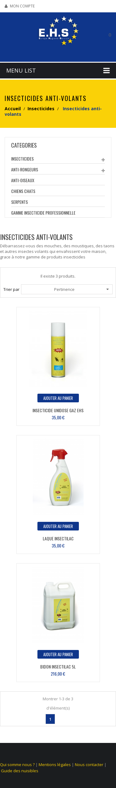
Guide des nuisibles (19, 770)
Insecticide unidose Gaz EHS (58, 410)
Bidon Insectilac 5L (58, 666)
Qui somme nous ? (17, 764)
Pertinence (81, 289)
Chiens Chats (23, 191)
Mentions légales (55, 764)
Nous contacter (89, 764)
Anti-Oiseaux (22, 180)
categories (24, 145)
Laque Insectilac (58, 538)
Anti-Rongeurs (24, 169)
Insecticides (22, 158)
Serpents (19, 202)
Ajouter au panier (58, 398)
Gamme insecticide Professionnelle (43, 212)
